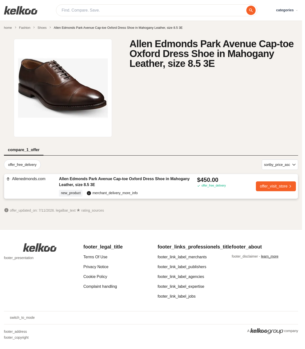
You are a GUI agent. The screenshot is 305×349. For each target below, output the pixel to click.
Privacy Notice (96, 267)
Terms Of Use (95, 257)
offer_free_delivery (22, 165)
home (8, 27)
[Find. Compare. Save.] (154, 10)
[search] (251, 10)
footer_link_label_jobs (177, 296)
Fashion (24, 27)
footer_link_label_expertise (181, 286)
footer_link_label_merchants (182, 257)
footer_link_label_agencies (181, 277)
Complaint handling (100, 286)
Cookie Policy (95, 277)
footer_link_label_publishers (182, 267)
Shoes (42, 27)
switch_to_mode (19, 317)
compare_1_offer (24, 150)
